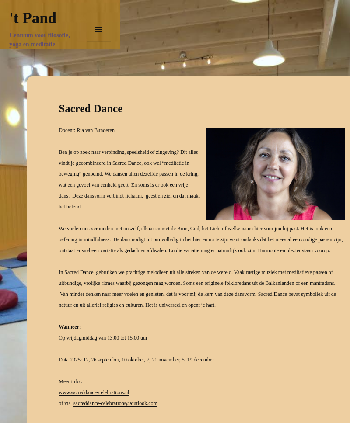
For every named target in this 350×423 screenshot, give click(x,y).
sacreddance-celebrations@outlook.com (116, 403)
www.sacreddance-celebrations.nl (94, 392)
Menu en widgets (99, 41)
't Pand (32, 18)
